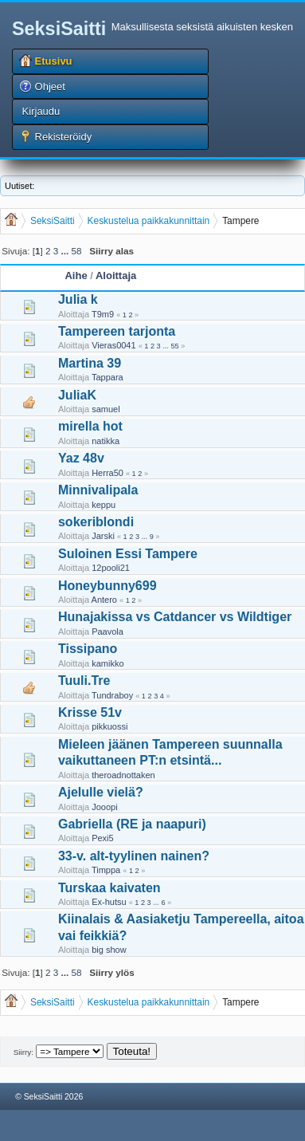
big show (109, 949)
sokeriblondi (96, 522)
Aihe (76, 275)
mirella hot (90, 426)
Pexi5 (103, 838)
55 (174, 346)
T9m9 (103, 314)
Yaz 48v (81, 458)
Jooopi (104, 807)
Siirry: (23, 1052)
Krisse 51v (90, 712)
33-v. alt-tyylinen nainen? (133, 856)
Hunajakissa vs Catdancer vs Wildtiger (174, 617)
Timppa (106, 870)
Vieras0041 (113, 345)
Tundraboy (112, 695)
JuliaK (77, 395)
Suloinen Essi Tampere (127, 554)
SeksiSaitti (59, 28)
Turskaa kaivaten (109, 888)
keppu (103, 505)
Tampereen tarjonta (116, 331)
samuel (105, 409)
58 (76, 251)
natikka (105, 441)
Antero (104, 599)
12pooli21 (111, 567)
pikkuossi (109, 726)
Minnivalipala (98, 490)
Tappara (107, 377)
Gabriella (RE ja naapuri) (132, 824)
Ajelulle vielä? (100, 792)
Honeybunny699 (107, 585)
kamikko (107, 663)
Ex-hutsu (109, 902)
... (66, 251)
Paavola (107, 631)
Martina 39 (89, 363)
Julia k (78, 299)
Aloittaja (116, 275)
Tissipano (87, 648)
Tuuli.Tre (84, 680)
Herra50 (107, 473)
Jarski (103, 536)
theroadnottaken (123, 775)
